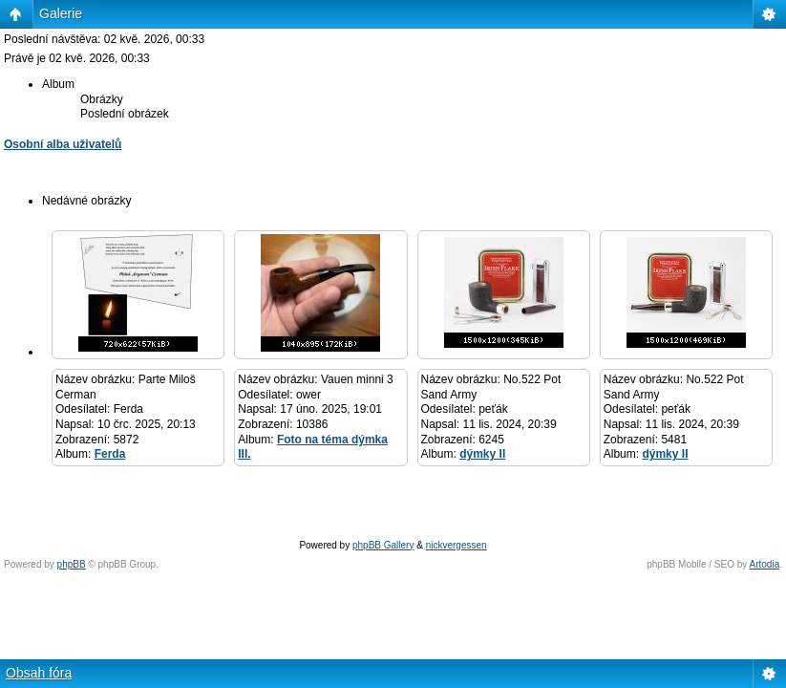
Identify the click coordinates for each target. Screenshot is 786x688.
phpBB (71, 564)
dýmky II (482, 454)
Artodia (765, 564)
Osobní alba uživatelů (62, 144)
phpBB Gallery (383, 545)
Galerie (60, 13)
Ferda (110, 454)
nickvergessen (456, 545)
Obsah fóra (39, 672)
